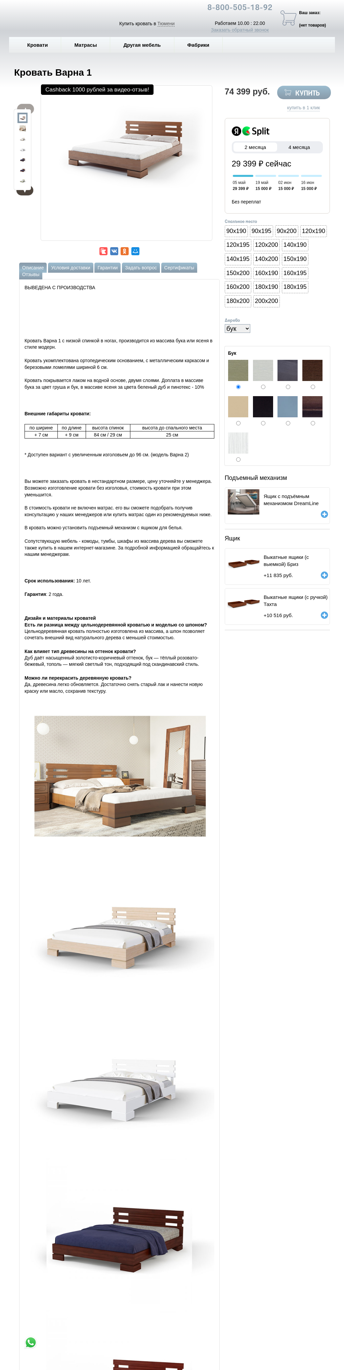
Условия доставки (70, 267)
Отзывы (30, 274)
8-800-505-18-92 (239, 8)
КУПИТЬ (307, 93)
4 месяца (299, 147)
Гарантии (107, 267)
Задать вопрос (141, 267)
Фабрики (203, 45)
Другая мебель (146, 45)
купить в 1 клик (303, 107)
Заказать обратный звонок (240, 30)
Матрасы (85, 45)
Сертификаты (179, 267)
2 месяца (255, 147)
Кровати (42, 45)
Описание (33, 267)
